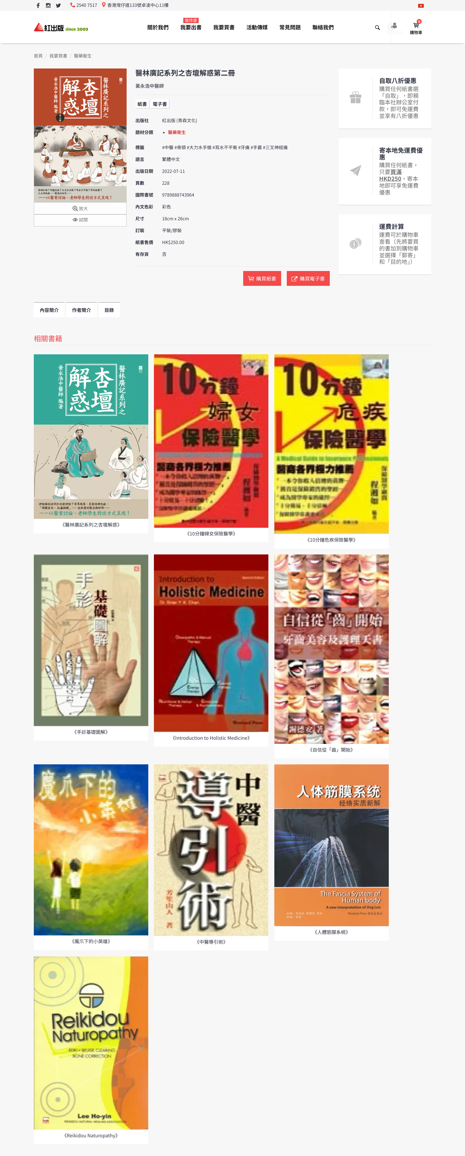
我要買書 (224, 27)
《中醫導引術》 (211, 941)
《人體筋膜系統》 (332, 931)
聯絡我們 (323, 27)
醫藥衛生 (83, 56)
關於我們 (158, 27)
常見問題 (290, 27)
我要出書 (191, 24)
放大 (80, 208)
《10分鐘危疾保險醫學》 (331, 539)
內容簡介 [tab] (49, 309)
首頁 (38, 56)
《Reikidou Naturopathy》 (91, 1135)
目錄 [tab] (109, 309)
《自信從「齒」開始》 (331, 749)
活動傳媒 (257, 27)
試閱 (80, 220)
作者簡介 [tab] (81, 309)
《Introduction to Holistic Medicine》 (211, 737)
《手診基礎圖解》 (91, 731)
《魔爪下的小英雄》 (91, 941)
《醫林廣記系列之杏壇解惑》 (91, 524)
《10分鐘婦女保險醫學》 (211, 533)
